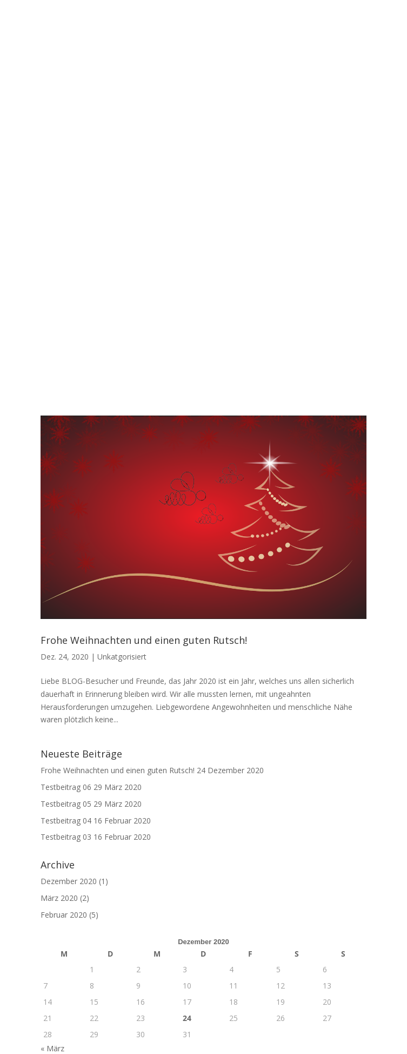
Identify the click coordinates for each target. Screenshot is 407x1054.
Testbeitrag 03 (66, 635)
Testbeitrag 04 (66, 619)
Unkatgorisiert (121, 455)
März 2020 (59, 696)
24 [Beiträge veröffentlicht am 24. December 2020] (187, 816)
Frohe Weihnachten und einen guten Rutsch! (144, 438)
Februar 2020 (64, 713)
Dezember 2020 (69, 680)
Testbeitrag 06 (66, 586)
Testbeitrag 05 (66, 602)
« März (52, 847)
